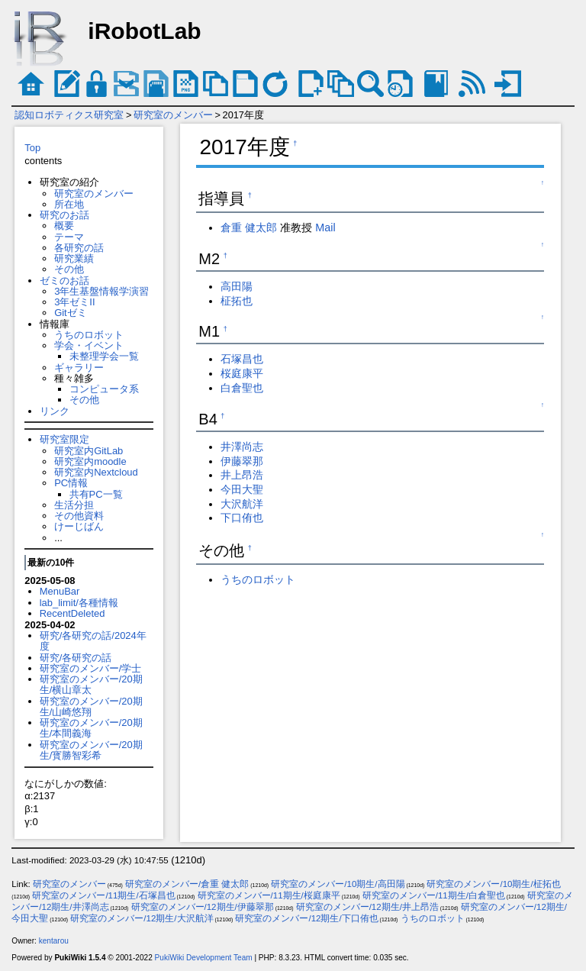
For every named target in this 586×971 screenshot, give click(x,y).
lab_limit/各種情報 (79, 602)
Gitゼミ (70, 312)
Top (32, 147)
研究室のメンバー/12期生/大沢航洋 (141, 918)
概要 (64, 225)
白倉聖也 (242, 388)
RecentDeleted (72, 613)
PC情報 (71, 483)
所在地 (69, 204)
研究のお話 (64, 215)
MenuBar (60, 591)
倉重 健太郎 (249, 227)
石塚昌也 (242, 359)
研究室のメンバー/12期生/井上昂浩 (367, 906)
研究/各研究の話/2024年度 (93, 641)
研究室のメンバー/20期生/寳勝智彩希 (91, 750)
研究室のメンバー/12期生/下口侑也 (306, 918)
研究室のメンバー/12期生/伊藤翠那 (202, 906)
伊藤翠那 (242, 461)
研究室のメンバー (173, 115)
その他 (69, 269)
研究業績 (74, 258)
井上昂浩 (242, 475)
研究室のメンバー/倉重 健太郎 (187, 884)
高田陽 (237, 286)
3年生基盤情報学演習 (101, 291)
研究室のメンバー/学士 (91, 668)
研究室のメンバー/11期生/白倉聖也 (433, 895)
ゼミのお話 (64, 280)
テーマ (69, 237)
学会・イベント (89, 345)
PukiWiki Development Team (204, 957)
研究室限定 (64, 439)
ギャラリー (79, 367)
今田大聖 (242, 489)
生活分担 (74, 505)
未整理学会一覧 (104, 356)
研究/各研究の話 (76, 657)
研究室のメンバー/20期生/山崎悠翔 (91, 706)
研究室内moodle (90, 461)
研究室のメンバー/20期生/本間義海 (91, 728)
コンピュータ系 (104, 389)
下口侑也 (242, 517)
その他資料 (79, 515)
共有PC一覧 (96, 494)
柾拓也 (237, 301)
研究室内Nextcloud (96, 472)
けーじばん (79, 526)
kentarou (54, 941)
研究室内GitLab (88, 450)
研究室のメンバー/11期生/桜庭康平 (269, 895)
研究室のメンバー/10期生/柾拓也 (493, 884)
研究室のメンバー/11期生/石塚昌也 (103, 895)
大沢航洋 (242, 504)
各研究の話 (79, 247)
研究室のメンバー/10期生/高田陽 (337, 884)
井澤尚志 (242, 446)
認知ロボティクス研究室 (69, 115)
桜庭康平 (242, 373)
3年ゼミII (74, 302)
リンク (54, 411)
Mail (325, 227)
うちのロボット (89, 334)
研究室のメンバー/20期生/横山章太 (91, 684)
